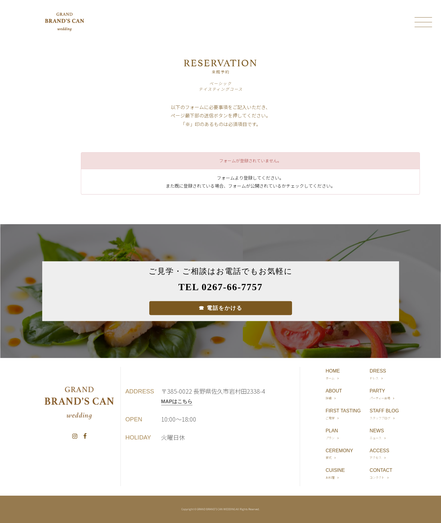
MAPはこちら (177, 401)
